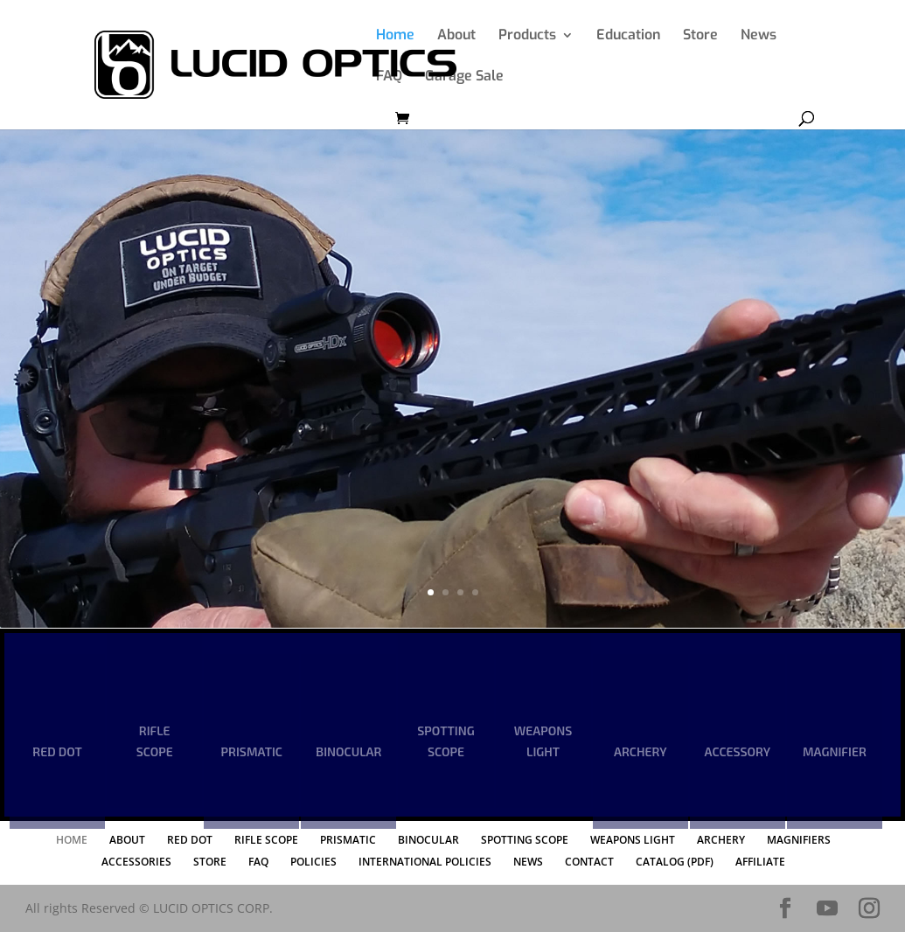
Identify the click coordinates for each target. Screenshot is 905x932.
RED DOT (56, 751)
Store (700, 36)
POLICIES (313, 861)
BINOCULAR (348, 751)
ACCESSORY (738, 751)
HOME (71, 839)
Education (628, 36)
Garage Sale (464, 77)
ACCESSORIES (136, 861)
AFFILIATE (760, 861)
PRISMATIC (251, 751)
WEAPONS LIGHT (543, 741)
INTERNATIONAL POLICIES (425, 861)
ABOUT (127, 839)
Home (395, 36)
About (456, 36)
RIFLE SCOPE (154, 741)
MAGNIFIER (835, 751)
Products (527, 36)
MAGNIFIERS (799, 839)
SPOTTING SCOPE (445, 741)
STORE (209, 861)
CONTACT (589, 861)
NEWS (528, 861)
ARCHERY (640, 751)
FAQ (389, 77)
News (758, 36)
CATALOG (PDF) (675, 861)
